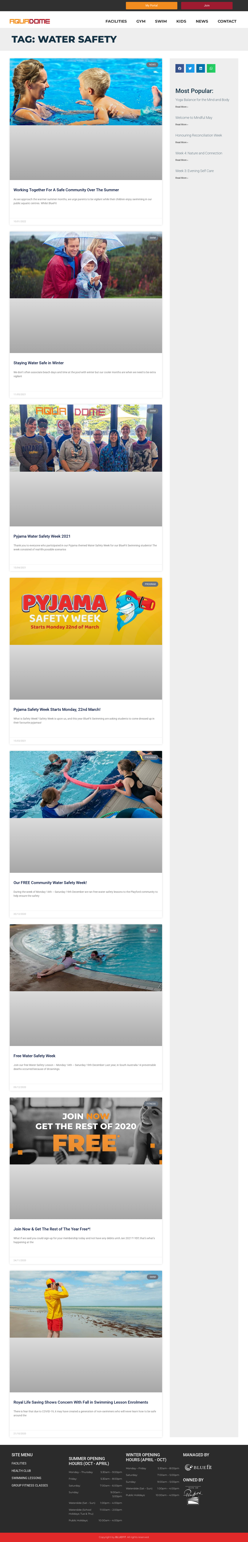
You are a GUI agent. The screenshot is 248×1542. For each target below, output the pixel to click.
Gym (141, 21)
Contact (227, 21)
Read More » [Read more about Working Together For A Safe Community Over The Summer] (21, 212)
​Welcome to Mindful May (193, 118)
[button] (179, 68)
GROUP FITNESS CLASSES (30, 1485)
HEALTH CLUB (21, 1471)
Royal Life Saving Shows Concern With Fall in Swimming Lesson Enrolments (81, 1402)
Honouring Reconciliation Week (198, 135)
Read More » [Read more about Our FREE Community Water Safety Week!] (21, 905)
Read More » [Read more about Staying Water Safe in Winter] (21, 385)
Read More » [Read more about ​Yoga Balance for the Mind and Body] (181, 107)
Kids (181, 21)
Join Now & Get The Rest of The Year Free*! (52, 1229)
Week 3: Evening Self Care (194, 171)
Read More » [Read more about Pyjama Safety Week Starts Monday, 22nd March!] (21, 732)
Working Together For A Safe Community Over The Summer (66, 190)
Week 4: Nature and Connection (198, 153)
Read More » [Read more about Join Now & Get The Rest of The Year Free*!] (21, 1251)
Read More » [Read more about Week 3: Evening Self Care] (181, 178)
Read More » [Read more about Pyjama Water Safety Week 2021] (21, 558)
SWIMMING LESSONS (26, 1478)
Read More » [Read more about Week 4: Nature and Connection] (181, 160)
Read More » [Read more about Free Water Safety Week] (21, 1078)
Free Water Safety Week (34, 1056)
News (202, 21)
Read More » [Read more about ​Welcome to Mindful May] (181, 124)
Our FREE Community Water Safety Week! (50, 882)
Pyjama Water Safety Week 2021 (42, 536)
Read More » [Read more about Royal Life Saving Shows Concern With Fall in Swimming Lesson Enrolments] (21, 1424)
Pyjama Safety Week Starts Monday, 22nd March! (57, 709)
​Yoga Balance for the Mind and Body (202, 100)
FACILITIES (19, 1463)
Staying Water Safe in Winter (39, 363)
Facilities (116, 21)
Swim (161, 21)
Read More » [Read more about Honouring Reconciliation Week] (181, 142)
